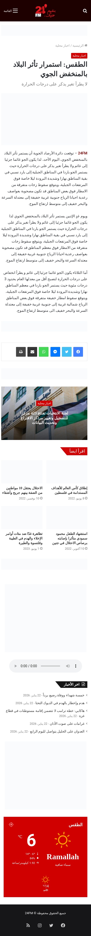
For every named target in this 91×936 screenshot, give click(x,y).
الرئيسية (80, 45)
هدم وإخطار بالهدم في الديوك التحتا (59, 703)
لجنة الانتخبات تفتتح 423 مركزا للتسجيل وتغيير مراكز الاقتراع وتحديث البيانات (44, 417)
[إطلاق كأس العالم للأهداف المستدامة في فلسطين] (67, 471)
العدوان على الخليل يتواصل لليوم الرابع (57, 731)
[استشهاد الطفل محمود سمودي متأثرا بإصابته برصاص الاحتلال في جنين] (67, 517)
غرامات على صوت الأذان (67, 723)
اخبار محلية (62, 45)
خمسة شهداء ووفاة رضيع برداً (63, 695)
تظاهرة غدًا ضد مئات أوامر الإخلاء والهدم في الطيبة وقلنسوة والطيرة (24, 538)
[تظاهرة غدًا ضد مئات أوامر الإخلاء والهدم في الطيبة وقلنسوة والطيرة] (21, 517)
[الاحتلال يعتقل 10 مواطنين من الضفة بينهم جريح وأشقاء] (21, 471)
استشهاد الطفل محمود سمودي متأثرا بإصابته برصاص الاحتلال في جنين (70, 538)
